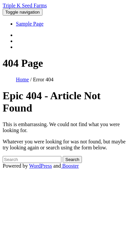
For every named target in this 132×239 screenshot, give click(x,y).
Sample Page (29, 24)
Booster (70, 166)
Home (22, 79)
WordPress (40, 166)
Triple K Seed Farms (25, 5)
